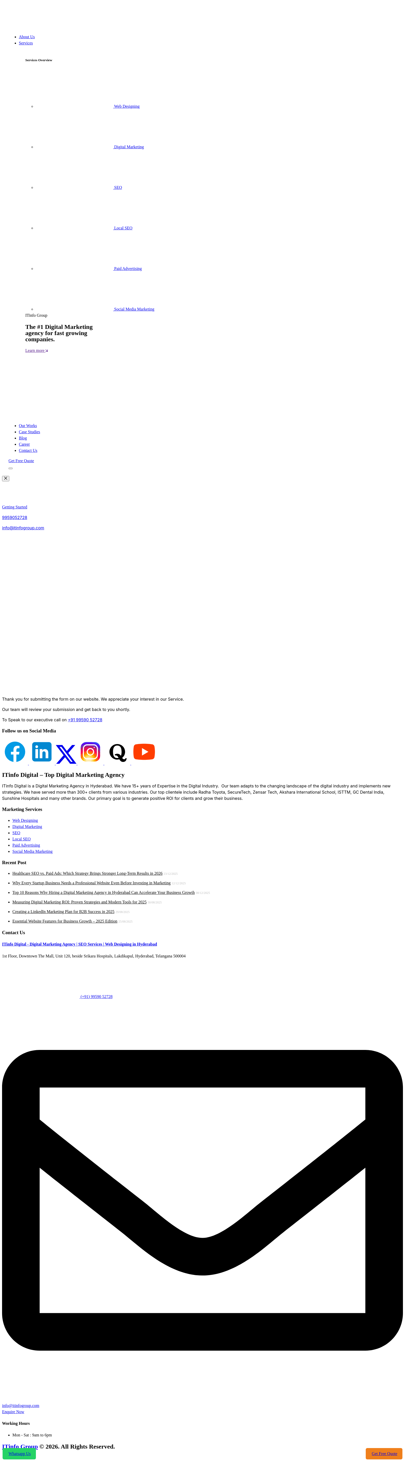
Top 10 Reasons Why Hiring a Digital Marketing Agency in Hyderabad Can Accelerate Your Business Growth (103, 892)
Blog (23, 438)
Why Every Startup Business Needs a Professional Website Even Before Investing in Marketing (91, 883)
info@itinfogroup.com (23, 527)
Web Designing (87, 106)
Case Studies (29, 432)
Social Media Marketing (95, 309)
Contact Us (28, 450)
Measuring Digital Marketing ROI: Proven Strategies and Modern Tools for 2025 (79, 902)
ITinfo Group (20, 1446)
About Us (27, 37)
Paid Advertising (89, 268)
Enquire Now (13, 1412)
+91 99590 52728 (85, 719)
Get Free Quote (21, 461)
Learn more (36, 350)
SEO (79, 187)
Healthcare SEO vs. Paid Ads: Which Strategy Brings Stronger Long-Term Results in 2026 (87, 873)
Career (24, 444)
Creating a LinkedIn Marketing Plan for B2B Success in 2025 (63, 911)
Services (26, 43)
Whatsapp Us (19, 1453)
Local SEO (84, 228)
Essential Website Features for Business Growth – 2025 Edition (64, 921)
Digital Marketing (90, 147)
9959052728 (14, 517)
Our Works (28, 425)
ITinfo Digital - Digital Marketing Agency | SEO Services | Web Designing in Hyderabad (79, 944)
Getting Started (14, 507)
